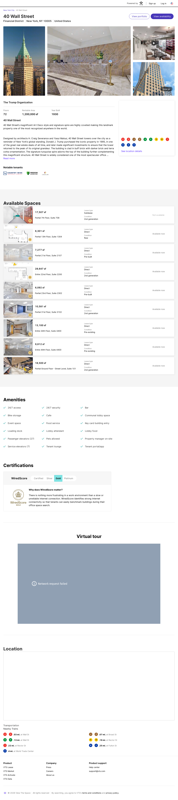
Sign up (152, 3)
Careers (49, 771)
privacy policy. (112, 793)
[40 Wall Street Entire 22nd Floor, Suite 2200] (89, 271)
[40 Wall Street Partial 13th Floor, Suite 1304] (89, 234)
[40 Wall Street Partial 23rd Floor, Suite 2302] (89, 290)
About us (50, 775)
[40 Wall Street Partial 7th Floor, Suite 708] (89, 215)
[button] (30, 220)
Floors (6, 110)
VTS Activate (9, 775)
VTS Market (8, 771)
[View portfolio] (139, 16)
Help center (94, 767)
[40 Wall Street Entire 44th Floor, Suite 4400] (89, 347)
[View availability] (162, 16)
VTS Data (7, 779)
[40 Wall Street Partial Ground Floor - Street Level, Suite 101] (89, 366)
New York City (8, 10)
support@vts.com (97, 771)
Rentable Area (28, 110)
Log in (163, 3)
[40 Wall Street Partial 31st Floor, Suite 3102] (89, 309)
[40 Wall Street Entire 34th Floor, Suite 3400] (89, 328)
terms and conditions (91, 793)
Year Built (55, 110)
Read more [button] (9, 158)
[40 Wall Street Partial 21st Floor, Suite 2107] (89, 252)
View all (166, 89)
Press (48, 767)
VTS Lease (8, 767)
